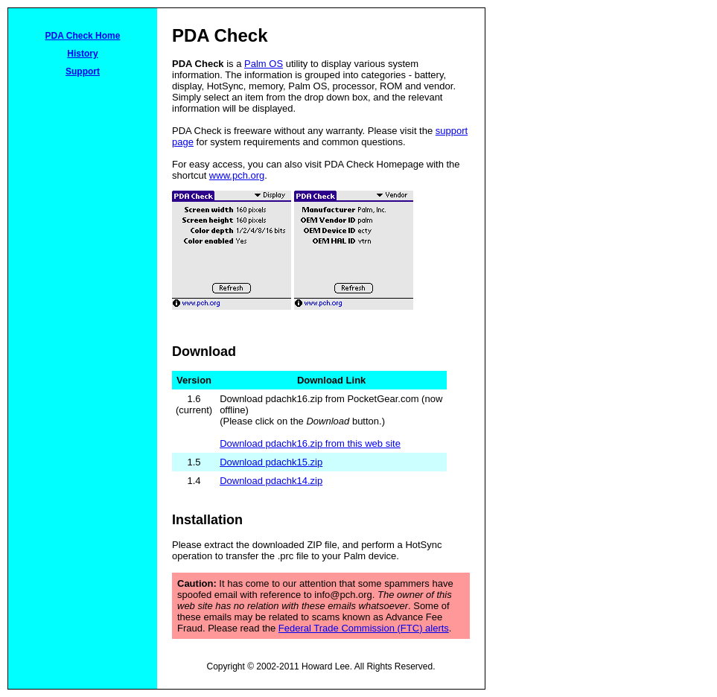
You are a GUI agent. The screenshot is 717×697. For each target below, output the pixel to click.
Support (83, 71)
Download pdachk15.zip (271, 462)
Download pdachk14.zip (271, 480)
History (82, 53)
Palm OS (263, 63)
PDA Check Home (83, 36)
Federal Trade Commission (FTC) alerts (363, 628)
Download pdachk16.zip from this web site (310, 443)
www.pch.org (236, 175)
